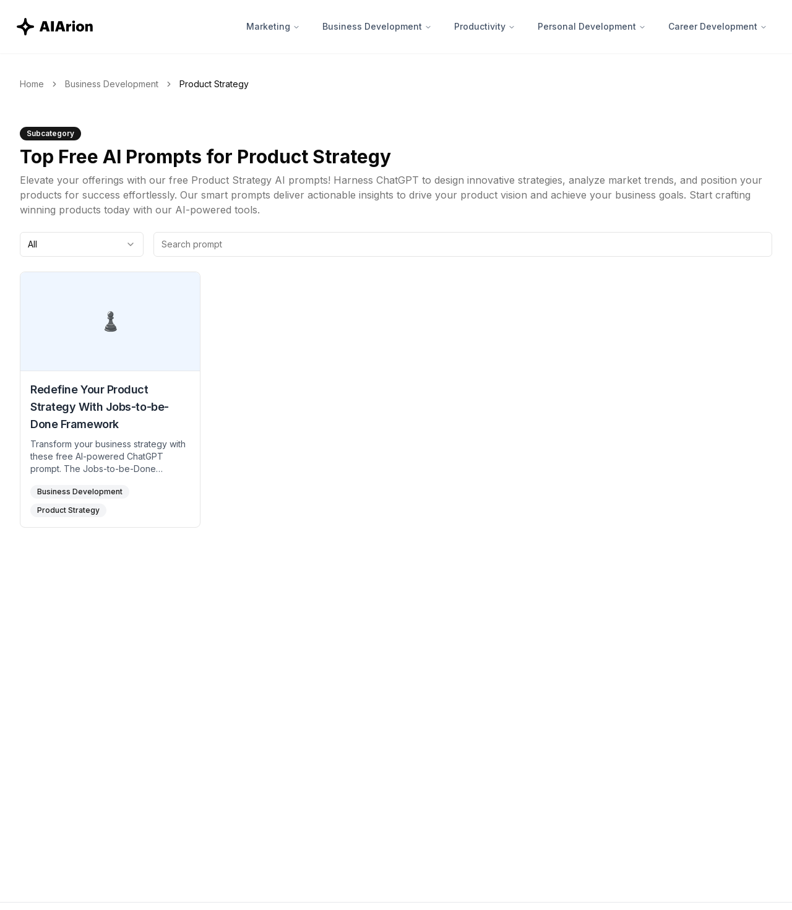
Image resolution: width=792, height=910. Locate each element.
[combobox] (82, 244)
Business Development (377, 26)
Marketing (273, 26)
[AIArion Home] (55, 26)
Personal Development (592, 26)
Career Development (717, 26)
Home (32, 84)
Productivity (484, 26)
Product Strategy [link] (214, 84)
